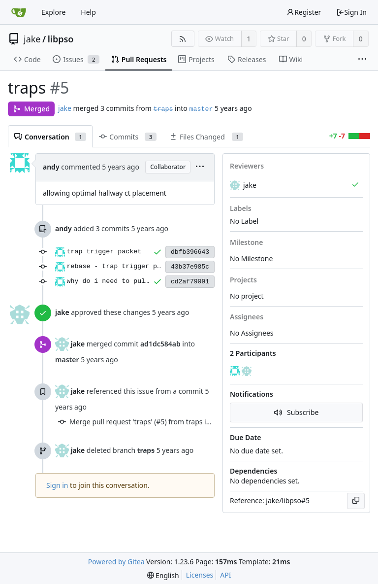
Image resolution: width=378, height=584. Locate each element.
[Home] (18, 12)
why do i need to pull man (116, 281)
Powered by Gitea (116, 561)
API (225, 575)
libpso (61, 39)
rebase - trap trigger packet (122, 266)
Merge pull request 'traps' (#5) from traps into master (155, 421)
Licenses (200, 575)
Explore (53, 12)
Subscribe (296, 412)
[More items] (362, 59)
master (201, 109)
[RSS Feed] (182, 39)
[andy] (236, 371)
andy (51, 167)
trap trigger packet (104, 251)
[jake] (247, 371)
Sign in (57, 485)
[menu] (199, 167)
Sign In (351, 12)
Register (303, 12)
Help (88, 12)
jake (32, 39)
